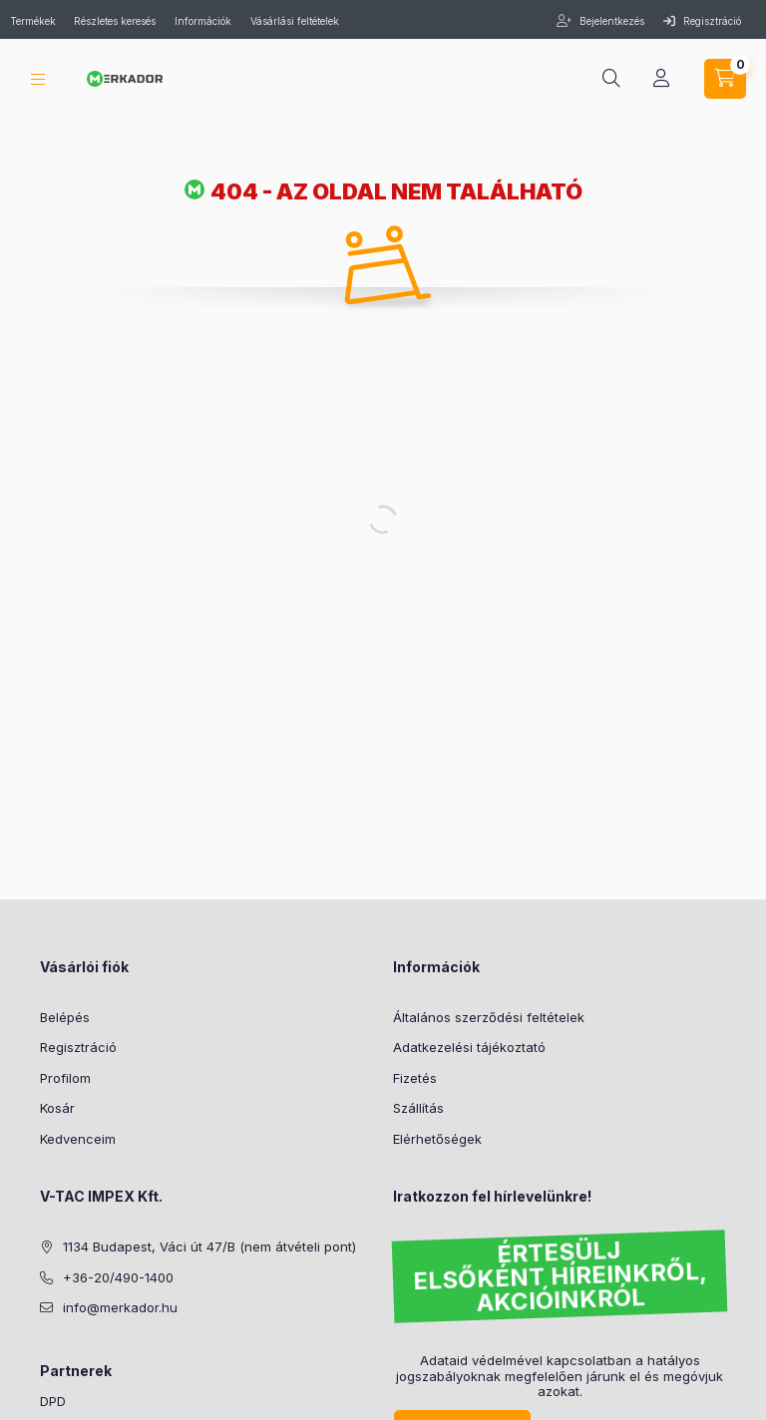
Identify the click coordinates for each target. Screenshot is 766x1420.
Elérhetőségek (437, 1139)
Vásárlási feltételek (294, 21)
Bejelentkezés (610, 21)
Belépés (65, 1017)
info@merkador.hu (120, 1307)
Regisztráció (702, 21)
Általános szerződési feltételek (488, 1017)
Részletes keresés (115, 21)
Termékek (34, 21)
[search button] (611, 79)
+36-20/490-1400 (118, 1277)
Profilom (65, 1078)
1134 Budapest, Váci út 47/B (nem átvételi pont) (209, 1246)
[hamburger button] (38, 79)
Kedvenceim (78, 1139)
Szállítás (418, 1108)
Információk (203, 21)
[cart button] (725, 79)
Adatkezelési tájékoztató (469, 1047)
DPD (53, 1401)
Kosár (57, 1108)
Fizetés (415, 1078)
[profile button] (661, 79)
